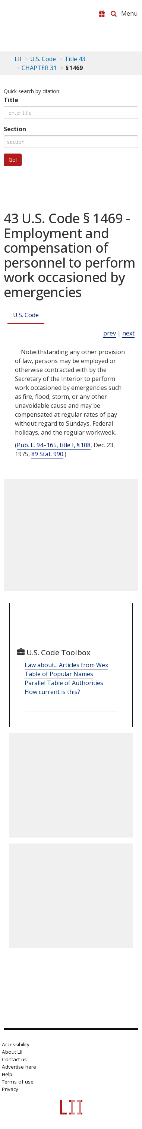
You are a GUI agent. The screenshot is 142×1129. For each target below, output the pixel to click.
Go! (13, 159)
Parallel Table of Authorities (64, 683)
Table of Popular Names (59, 674)
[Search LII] (113, 14)
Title (11, 100)
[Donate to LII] (102, 14)
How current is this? (52, 692)
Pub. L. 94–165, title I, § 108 (54, 445)
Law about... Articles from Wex (66, 665)
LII (18, 59)
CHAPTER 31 (39, 68)
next (128, 333)
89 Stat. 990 (47, 454)
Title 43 (74, 59)
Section (15, 129)
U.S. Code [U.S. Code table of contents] (43, 59)
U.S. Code (26, 315)
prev (109, 333)
